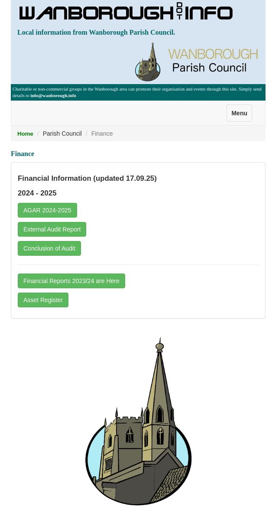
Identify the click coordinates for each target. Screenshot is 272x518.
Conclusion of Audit (49, 248)
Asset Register (43, 299)
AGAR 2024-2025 (47, 210)
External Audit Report (52, 229)
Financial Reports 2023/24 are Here (71, 280)
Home (25, 133)
